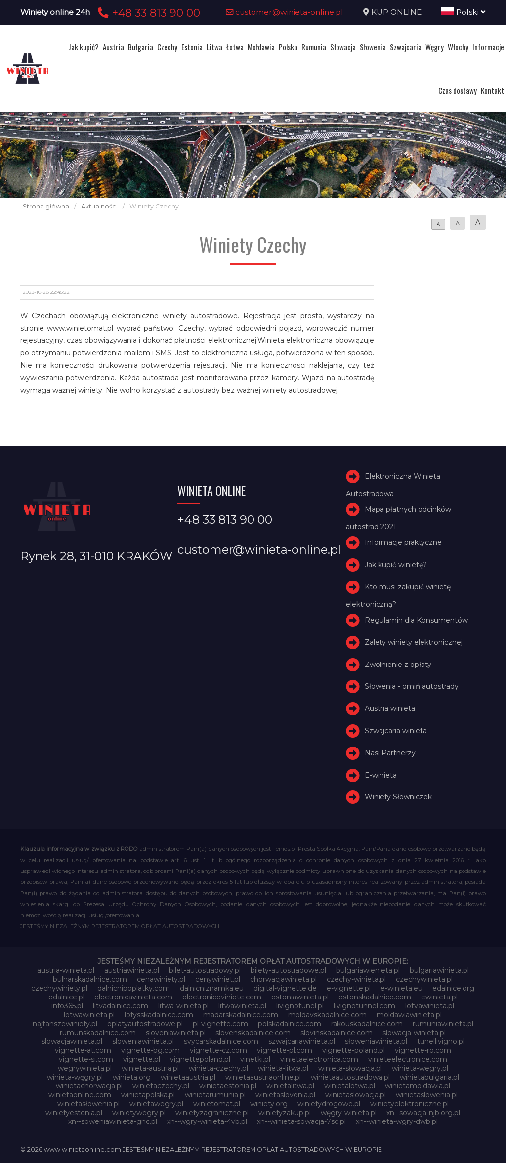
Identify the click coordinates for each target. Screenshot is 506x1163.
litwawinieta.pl (242, 1005)
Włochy (458, 47)
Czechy (167, 47)
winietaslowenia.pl (427, 1094)
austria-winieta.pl (65, 970)
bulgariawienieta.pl (368, 970)
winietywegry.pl (139, 1112)
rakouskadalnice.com (367, 1023)
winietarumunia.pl (215, 1094)
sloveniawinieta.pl (176, 1032)
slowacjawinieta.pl (72, 1041)
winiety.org (269, 1103)
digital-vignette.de (285, 988)
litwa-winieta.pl (183, 1005)
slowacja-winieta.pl (414, 1032)
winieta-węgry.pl (75, 1077)
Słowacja (343, 47)
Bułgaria (140, 47)
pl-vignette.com (220, 1023)
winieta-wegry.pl (420, 1068)
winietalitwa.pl (290, 1085)
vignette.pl (141, 1059)
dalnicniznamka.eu (212, 988)
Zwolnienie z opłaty (398, 664)
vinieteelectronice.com (407, 1059)
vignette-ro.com (423, 1050)
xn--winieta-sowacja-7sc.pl (301, 1121)
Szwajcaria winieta (396, 730)
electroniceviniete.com (221, 997)
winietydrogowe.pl (328, 1103)
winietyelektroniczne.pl (409, 1103)
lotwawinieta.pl (89, 1014)
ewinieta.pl (439, 997)
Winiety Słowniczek (398, 797)
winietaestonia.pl (227, 1085)
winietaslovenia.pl (285, 1094)
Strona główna (46, 206)
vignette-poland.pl (353, 1050)
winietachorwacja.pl (89, 1085)
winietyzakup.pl (284, 1112)
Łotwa (235, 47)
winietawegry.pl (156, 1103)
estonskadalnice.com (374, 997)
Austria (113, 47)
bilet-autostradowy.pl (205, 970)
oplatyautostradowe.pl (145, 1023)
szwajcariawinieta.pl (301, 1041)
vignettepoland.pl (200, 1059)
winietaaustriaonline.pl (263, 1077)
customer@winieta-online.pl (284, 12)
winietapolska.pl (148, 1094)
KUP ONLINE (396, 12)
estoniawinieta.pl (300, 997)
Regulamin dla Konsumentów (416, 620)
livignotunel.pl (300, 1005)
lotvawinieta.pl (429, 1005)
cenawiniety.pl (161, 979)
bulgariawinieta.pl (439, 970)
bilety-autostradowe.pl (288, 970)
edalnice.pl (66, 997)
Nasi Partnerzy (390, 752)
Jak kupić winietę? (396, 564)
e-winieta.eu (401, 988)
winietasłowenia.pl (88, 1103)
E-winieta (381, 775)
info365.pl (67, 1005)
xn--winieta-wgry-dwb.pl (397, 1121)
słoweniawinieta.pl (376, 1041)
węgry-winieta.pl (349, 1112)
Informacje (488, 47)
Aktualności (99, 206)
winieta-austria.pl (150, 1068)
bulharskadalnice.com (90, 979)
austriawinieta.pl (131, 970)
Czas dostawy (457, 90)
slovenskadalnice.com (253, 1032)
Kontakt (492, 90)
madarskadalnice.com (240, 1014)
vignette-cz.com (218, 1050)
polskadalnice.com (289, 1023)
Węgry (434, 47)
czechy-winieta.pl (356, 979)
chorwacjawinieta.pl (283, 979)
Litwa (214, 47)
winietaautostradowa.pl (350, 1077)
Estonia (192, 47)
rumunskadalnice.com (98, 1032)
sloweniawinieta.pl (143, 1041)
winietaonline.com (79, 1094)
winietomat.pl (216, 1103)
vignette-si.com (86, 1059)
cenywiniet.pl (217, 979)
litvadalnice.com (120, 1005)
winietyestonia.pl (73, 1112)
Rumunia (313, 47)
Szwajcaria (406, 47)
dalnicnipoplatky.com (133, 988)
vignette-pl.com (284, 1050)
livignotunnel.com (364, 1005)
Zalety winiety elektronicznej (414, 642)
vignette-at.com (83, 1050)
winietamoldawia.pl (417, 1085)
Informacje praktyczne (403, 542)
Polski (463, 12)
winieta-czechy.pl (218, 1068)
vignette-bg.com (150, 1050)
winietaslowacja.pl (355, 1094)
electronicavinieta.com (133, 997)
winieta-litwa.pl (283, 1068)
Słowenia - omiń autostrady (412, 686)
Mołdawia (261, 47)
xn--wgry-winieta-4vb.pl (207, 1121)
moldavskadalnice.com (327, 1014)
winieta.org (132, 1077)
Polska (288, 47)
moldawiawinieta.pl (409, 1014)
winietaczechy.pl (160, 1085)
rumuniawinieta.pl (443, 1023)
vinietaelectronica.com (319, 1059)
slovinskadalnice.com (336, 1032)
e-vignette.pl (349, 988)
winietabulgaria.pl (429, 1077)
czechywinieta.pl (424, 979)
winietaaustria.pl (188, 1077)
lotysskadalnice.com (159, 1014)
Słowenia (373, 47)
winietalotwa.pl (349, 1085)
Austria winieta (390, 708)
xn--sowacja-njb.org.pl (423, 1112)
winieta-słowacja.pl (350, 1068)
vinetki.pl (255, 1059)
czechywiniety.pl (59, 988)
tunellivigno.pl (440, 1041)
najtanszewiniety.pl (65, 1023)
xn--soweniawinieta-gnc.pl (112, 1121)
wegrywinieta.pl (85, 1068)
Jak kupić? (83, 47)
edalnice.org (453, 988)
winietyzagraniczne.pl (212, 1112)
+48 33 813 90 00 (147, 12)
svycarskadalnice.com (221, 1041)
